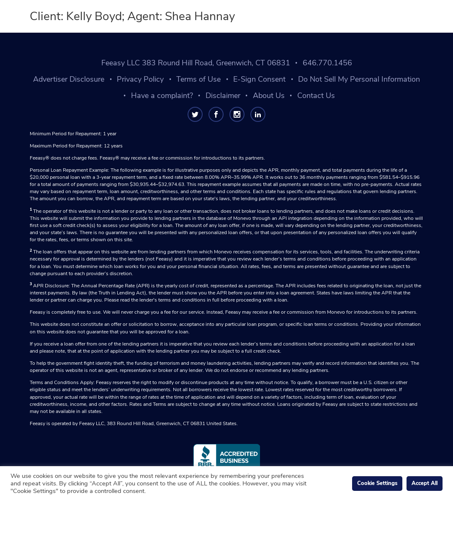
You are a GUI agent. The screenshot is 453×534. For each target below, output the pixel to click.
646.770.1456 (327, 63)
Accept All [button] (425, 483)
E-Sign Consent (259, 79)
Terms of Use (198, 79)
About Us (269, 95)
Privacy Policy (140, 79)
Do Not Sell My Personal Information (359, 79)
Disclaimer (223, 95)
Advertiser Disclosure (68, 79)
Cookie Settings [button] (377, 483)
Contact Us (316, 95)
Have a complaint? (162, 95)
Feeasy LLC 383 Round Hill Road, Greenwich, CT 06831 (195, 63)
